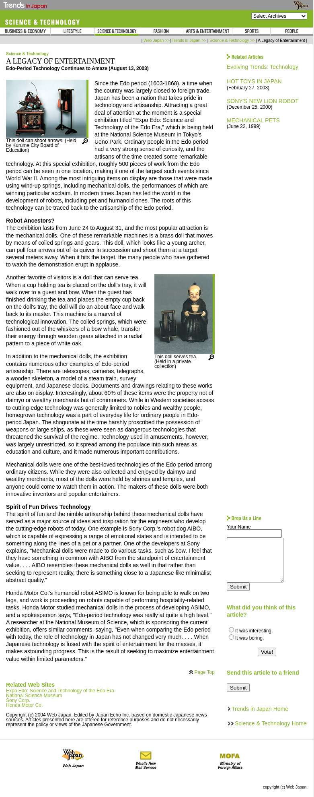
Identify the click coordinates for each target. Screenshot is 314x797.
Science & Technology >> (232, 40)
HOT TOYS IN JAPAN (254, 81)
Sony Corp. (18, 700)
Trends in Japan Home (260, 709)
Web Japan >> (157, 40)
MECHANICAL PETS (253, 120)
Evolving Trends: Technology (262, 67)
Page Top (205, 672)
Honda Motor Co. (24, 705)
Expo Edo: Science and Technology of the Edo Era (60, 691)
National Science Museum (34, 695)
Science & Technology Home (271, 723)
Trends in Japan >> (189, 40)
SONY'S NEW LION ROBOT (262, 101)
